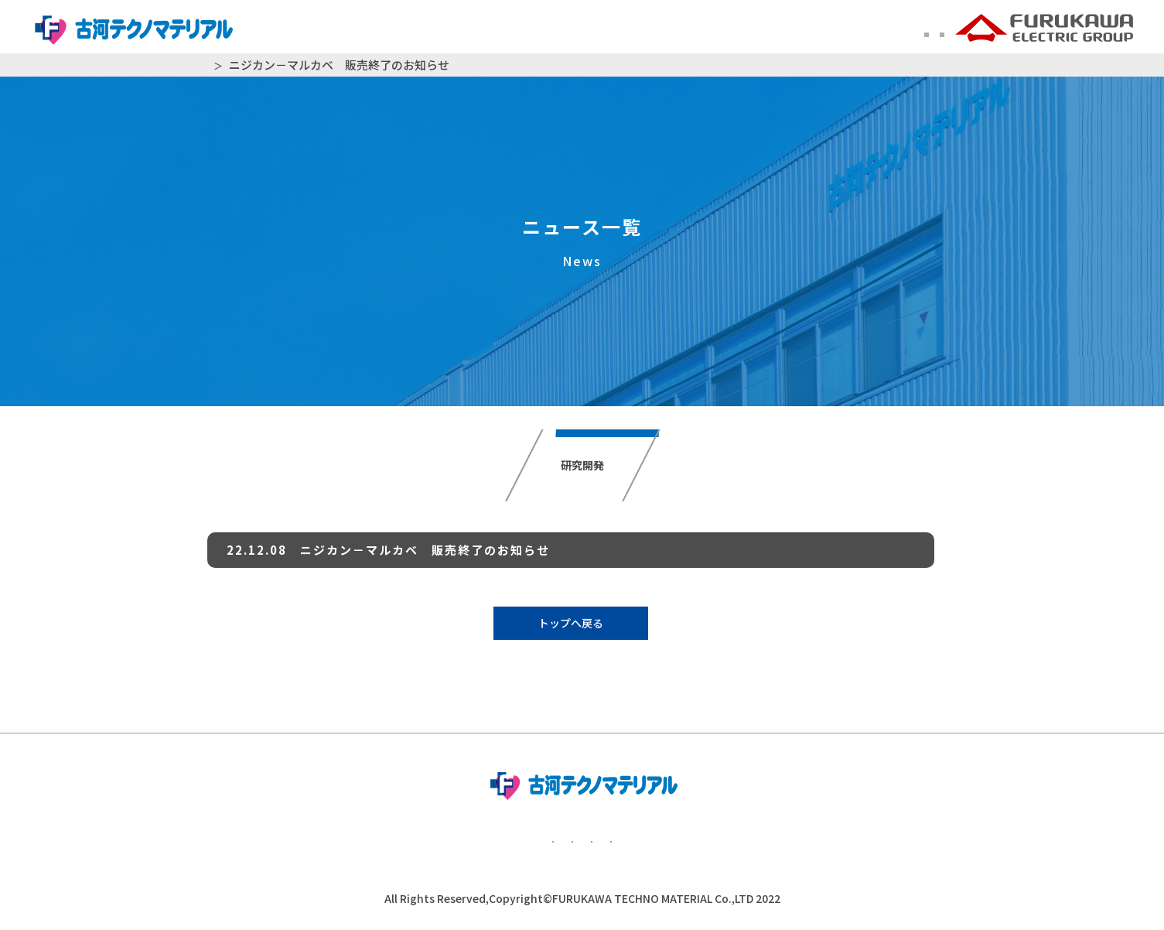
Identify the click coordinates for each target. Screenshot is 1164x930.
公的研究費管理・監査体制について (630, 839)
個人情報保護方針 (417, 839)
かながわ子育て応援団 (855, 839)
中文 (929, 30)
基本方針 (274, 839)
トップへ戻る (570, 623)
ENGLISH (870, 30)
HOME (216, 65)
